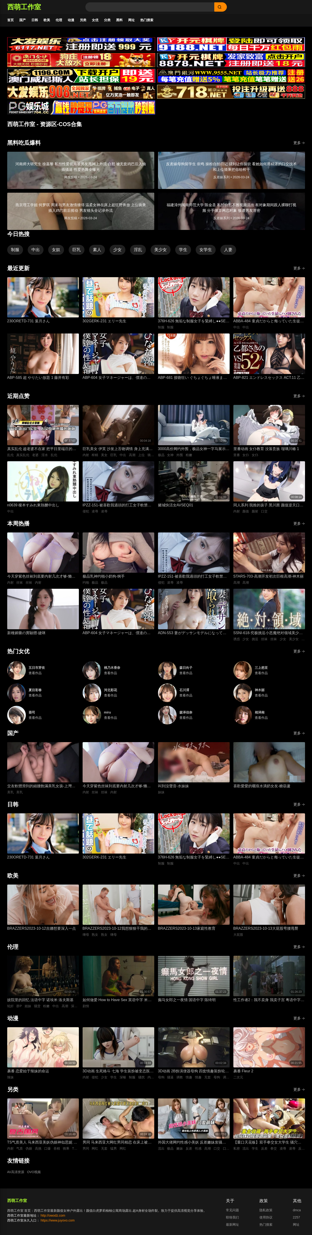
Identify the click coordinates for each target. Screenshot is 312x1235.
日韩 (34, 20)
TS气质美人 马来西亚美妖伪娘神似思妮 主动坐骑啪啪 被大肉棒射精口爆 (42, 1142)
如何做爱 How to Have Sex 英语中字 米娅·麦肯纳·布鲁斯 (118, 1000)
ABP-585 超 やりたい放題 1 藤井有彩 (38, 378)
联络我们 (232, 1217)
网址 (131, 20)
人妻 (228, 249)
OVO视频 (34, 1172)
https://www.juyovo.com (57, 1220)
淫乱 (138, 249)
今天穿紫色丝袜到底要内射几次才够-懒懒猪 (41, 576)
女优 (95, 20)
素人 (97, 249)
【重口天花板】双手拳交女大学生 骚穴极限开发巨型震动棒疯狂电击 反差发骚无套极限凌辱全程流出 (267, 1142)
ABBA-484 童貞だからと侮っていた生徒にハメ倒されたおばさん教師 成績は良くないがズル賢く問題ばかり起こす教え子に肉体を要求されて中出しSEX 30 (268, 321)
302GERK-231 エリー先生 (105, 321)
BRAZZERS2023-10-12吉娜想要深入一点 (41, 928)
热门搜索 (146, 20)
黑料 (119, 20)
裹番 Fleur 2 (243, 1071)
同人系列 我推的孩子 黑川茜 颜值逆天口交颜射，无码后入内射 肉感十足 (268, 505)
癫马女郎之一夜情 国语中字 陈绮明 (187, 1000)
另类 (83, 20)
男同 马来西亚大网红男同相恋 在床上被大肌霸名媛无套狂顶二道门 (117, 1142)
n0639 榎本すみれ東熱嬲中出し (33, 505)
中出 (35, 249)
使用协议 (265, 1217)
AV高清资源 (15, 1172)
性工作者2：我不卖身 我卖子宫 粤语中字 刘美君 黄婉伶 (267, 1000)
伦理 (59, 20)
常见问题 (232, 1210)
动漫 (71, 20)
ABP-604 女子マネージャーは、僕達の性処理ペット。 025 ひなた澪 (117, 378)
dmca (297, 1210)
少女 (117, 249)
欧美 (47, 20)
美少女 (160, 249)
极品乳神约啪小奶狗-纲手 (104, 576)
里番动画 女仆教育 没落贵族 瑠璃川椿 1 (266, 449)
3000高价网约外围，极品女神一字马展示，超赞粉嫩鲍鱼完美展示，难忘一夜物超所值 (194, 449)
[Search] (149, 7)
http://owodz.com (52, 1215)
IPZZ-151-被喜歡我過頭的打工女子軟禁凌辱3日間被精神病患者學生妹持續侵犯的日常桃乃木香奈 (117, 505)
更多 (299, 143)
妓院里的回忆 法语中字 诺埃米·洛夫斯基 (40, 1000)
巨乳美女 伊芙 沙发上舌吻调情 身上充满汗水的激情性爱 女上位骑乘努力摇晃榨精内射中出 (118, 449)
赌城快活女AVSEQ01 (175, 505)
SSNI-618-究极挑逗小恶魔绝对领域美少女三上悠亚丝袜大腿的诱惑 (268, 633)
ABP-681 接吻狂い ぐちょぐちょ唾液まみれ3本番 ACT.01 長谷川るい (192, 378)
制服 (15, 249)
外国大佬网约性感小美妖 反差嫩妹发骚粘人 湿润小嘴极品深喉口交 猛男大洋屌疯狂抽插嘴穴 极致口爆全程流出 (192, 1142)
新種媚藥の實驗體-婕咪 (26, 633)
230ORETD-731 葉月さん (28, 321)
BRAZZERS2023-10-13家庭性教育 (186, 928)
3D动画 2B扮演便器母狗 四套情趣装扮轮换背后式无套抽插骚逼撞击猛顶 (193, 1071)
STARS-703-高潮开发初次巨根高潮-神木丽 (268, 576)
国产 (22, 20)
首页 (10, 20)
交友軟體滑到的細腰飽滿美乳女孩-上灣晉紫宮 (41, 786)
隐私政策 (265, 1210)
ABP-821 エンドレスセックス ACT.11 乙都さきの (269, 378)
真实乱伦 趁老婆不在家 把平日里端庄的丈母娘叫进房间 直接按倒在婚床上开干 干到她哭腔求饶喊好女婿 (41, 449)
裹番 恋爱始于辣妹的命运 (28, 1071)
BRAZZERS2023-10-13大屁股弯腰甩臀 (265, 928)
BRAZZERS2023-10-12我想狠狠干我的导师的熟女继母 (117, 928)
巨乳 (76, 249)
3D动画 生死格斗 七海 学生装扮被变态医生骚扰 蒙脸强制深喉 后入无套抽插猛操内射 (118, 1071)
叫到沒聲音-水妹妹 (173, 786)
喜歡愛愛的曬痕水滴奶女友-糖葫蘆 (261, 786)
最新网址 (232, 1224)
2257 (296, 1217)
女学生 (205, 249)
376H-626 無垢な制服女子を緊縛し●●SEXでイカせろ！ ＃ (193, 321)
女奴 (56, 249)
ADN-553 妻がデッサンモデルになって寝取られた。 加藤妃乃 (192, 633)
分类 (107, 20)
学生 (183, 249)
